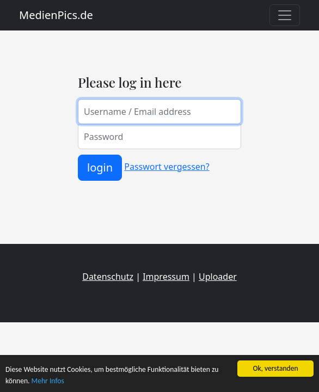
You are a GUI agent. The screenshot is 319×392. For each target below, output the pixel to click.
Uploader (218, 277)
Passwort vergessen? (166, 167)
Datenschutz (107, 277)
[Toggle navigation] (284, 15)
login (100, 167)
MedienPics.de (56, 15)
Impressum (166, 277)
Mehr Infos (48, 380)
